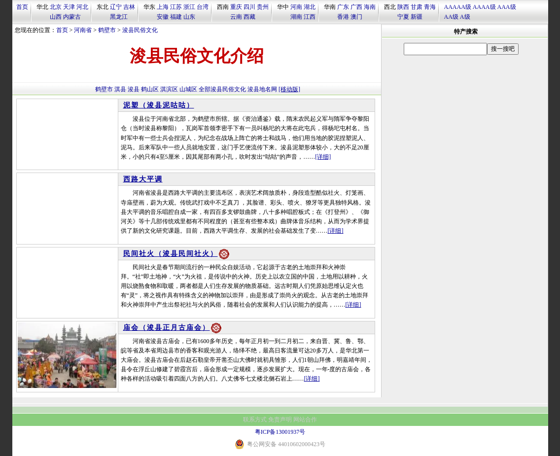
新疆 (416, 16)
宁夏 (403, 16)
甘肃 (416, 6)
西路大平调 (143, 179)
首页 (22, 6)
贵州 (263, 6)
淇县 (120, 89)
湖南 (296, 16)
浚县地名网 (262, 89)
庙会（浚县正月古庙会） (166, 327)
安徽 (163, 16)
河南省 (83, 30)
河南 (296, 6)
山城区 (188, 89)
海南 (370, 6)
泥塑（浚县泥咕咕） (158, 105)
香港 (343, 16)
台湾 (203, 6)
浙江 (189, 6)
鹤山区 (150, 89)
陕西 (403, 6)
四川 (249, 6)
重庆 (236, 6)
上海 (163, 6)
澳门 (356, 16)
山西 (56, 16)
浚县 (134, 89)
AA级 (451, 16)
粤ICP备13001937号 (280, 431)
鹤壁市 (107, 30)
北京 (56, 6)
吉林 (129, 6)
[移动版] (289, 89)
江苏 (176, 6)
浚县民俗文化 (140, 30)
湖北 (309, 6)
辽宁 (116, 6)
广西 (356, 6)
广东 (343, 6)
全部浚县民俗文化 (222, 89)
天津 (69, 6)
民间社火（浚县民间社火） (170, 253)
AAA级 (506, 6)
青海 (430, 6)
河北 (82, 6)
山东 (189, 16)
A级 (465, 16)
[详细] (323, 156)
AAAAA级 (457, 6)
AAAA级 (484, 6)
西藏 (249, 16)
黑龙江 (119, 16)
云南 (236, 16)
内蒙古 (72, 16)
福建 (176, 16)
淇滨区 (169, 89)
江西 (309, 16)
